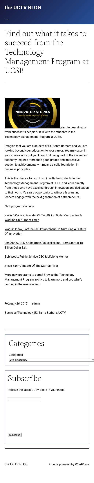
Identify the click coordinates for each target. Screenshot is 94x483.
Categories (16, 355)
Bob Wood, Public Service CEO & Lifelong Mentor (36, 256)
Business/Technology (19, 312)
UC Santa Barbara (45, 312)
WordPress (82, 464)
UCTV (62, 312)
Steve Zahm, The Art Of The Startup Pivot (31, 266)
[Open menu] (7, 18)
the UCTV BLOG (16, 464)
